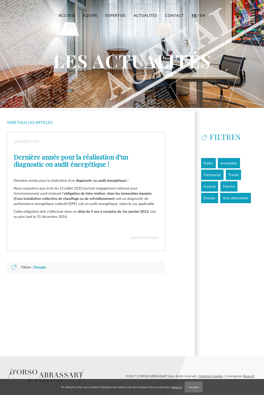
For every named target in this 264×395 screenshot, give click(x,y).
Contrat (210, 186)
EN (202, 15)
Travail (233, 174)
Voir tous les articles (30, 122)
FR (194, 15)
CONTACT (174, 15)
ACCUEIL (67, 15)
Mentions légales (211, 376)
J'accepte (193, 387)
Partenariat (212, 174)
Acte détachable (235, 198)
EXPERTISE (115, 15)
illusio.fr (248, 376)
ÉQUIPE (90, 15)
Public (208, 163)
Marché (229, 186)
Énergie (40, 267)
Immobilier (228, 163)
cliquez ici (176, 387)
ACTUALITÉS (145, 15)
